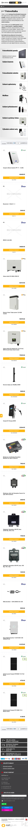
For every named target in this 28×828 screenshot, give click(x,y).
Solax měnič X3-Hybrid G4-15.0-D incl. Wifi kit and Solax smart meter (13, 349)
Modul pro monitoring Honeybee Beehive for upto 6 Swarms (14, 457)
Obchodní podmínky (7, 766)
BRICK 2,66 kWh (7, 240)
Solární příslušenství (10, 107)
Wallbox (5, 95)
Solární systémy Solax (10, 118)
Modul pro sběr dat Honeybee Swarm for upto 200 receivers (14, 493)
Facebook (7, 807)
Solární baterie (8, 62)
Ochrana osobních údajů (8, 768)
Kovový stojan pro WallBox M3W (11, 384)
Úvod (21, 2)
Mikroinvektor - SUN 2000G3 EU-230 (13, 601)
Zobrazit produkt (14, 177)
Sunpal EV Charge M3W (9, 420)
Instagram (7, 810)
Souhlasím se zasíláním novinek (9, 801)
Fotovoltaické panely (10, 50)
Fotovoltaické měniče (10, 73)
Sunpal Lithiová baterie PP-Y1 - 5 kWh (13, 167)
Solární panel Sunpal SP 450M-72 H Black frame (12, 710)
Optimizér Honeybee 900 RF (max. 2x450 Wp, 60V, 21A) (12, 530)
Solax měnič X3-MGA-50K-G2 (11, 276)
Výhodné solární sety (10, 129)
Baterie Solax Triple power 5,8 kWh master (12, 313)
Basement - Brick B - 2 (9, 204)
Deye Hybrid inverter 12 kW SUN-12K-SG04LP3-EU (13, 638)
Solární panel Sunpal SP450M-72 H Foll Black (13, 674)
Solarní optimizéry (9, 84)
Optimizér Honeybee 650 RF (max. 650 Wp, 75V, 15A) (13, 566)
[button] (4, 2)
